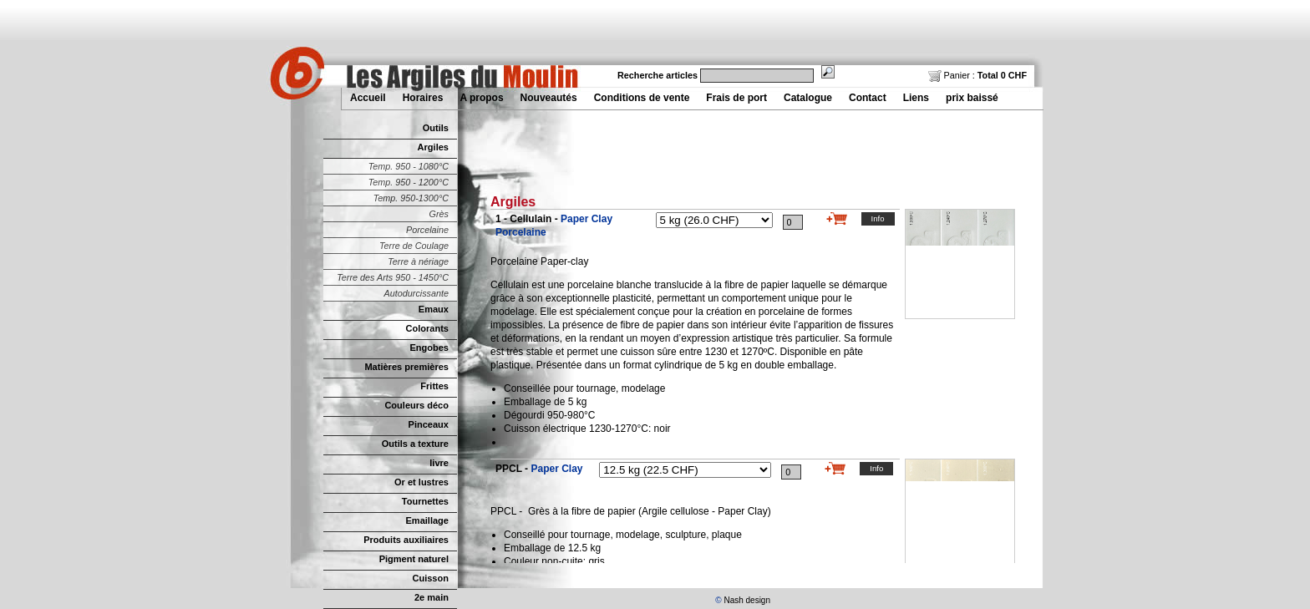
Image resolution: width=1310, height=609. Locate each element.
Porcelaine (427, 230)
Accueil (368, 98)
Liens (916, 98)
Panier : (977, 75)
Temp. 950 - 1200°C (408, 182)
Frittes (434, 386)
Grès (439, 214)
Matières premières (406, 367)
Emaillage (427, 520)
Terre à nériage (418, 261)
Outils (436, 128)
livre (439, 463)
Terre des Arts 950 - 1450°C (393, 277)
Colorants (427, 328)
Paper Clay (556, 469)
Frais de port (736, 98)
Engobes (429, 348)
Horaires (423, 98)
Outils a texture (415, 444)
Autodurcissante (416, 293)
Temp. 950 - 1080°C (408, 166)
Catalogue (808, 98)
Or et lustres (421, 482)
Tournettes (425, 501)
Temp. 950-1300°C (411, 198)
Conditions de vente (642, 98)
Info (878, 218)
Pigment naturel (414, 559)
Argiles (433, 147)
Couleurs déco (416, 405)
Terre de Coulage (414, 246)
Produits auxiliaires (406, 540)
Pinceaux (429, 424)
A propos (481, 98)
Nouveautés (548, 98)
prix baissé (972, 98)
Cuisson (430, 578)
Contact (867, 98)
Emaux (434, 309)
